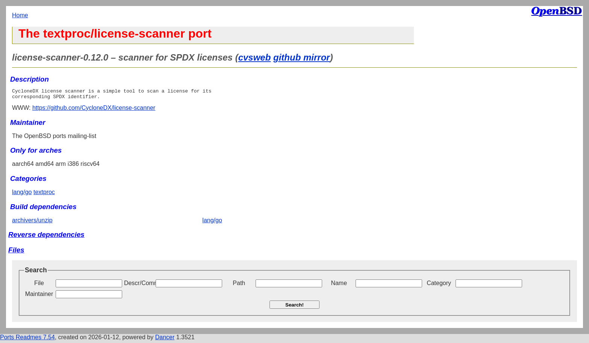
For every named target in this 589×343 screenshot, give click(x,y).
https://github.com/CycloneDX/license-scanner (93, 110)
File (39, 285)
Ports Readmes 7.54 (27, 339)
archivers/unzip (32, 222)
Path (239, 285)
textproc (44, 194)
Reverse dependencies (46, 237)
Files (16, 252)
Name (339, 285)
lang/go (22, 194)
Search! (294, 307)
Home (20, 15)
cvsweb (254, 57)
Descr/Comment (139, 285)
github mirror (301, 57)
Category (439, 285)
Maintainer (39, 296)
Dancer (165, 339)
